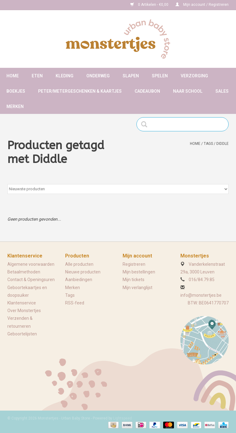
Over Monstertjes (24, 310)
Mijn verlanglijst (137, 287)
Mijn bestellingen (139, 271)
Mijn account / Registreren (202, 4)
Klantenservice (21, 302)
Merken (15, 106)
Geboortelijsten (22, 333)
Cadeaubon (147, 91)
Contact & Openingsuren (31, 279)
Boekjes (15, 91)
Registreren (134, 264)
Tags (208, 143)
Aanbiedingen (78, 279)
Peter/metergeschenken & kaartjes (80, 91)
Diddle (222, 143)
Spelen (160, 75)
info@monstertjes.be (201, 295)
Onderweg (98, 75)
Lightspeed (122, 418)
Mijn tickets (133, 279)
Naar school (188, 91)
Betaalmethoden (23, 271)
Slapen (131, 75)
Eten (37, 75)
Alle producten (79, 264)
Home (12, 75)
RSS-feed (74, 302)
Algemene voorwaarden (30, 264)
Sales (222, 91)
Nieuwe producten (82, 271)
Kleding (64, 75)
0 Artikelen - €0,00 (149, 4)
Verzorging (194, 75)
